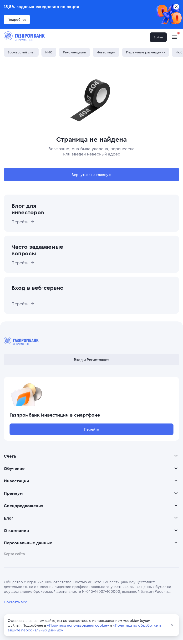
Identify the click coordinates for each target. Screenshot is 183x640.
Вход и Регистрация (91, 359)
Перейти (91, 429)
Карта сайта (14, 553)
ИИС (48, 52)
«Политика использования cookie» (78, 625)
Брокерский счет (21, 52)
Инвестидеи (106, 52)
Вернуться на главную (91, 174)
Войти (158, 37)
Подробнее (17, 19)
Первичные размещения (145, 52)
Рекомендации (74, 52)
